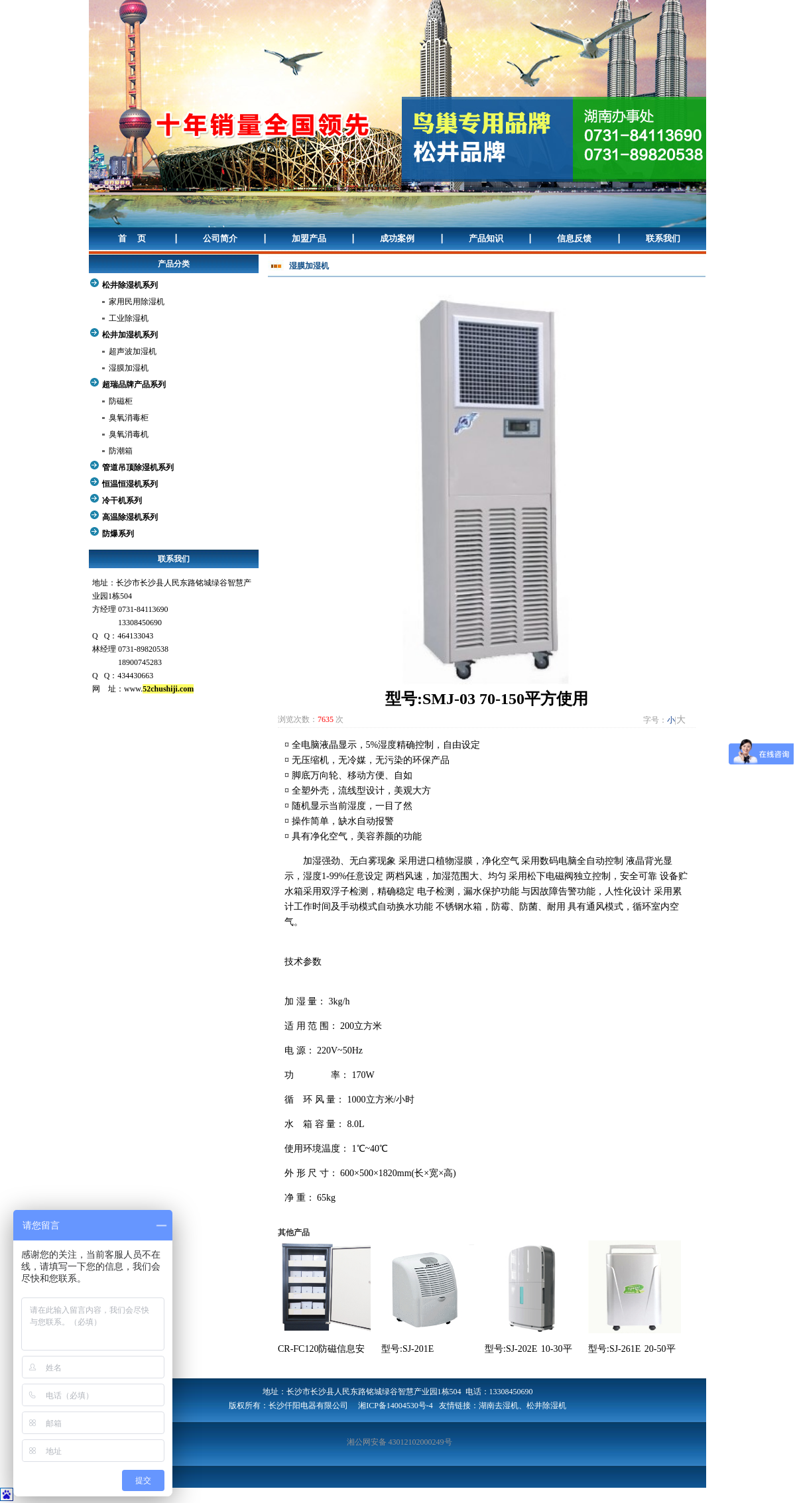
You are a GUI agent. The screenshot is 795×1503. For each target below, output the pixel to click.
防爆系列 (118, 533)
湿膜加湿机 (129, 368)
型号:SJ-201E (407, 1349)
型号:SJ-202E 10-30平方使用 (528, 1350)
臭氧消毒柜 (129, 417)
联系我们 (663, 238)
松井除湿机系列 (130, 285)
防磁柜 (121, 401)
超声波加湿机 (132, 351)
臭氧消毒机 (129, 434)
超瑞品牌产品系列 (134, 384)
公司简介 (220, 238)
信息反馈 (574, 238)
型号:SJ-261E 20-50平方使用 (632, 1350)
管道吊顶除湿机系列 (138, 467)
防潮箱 (121, 450)
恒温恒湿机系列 (130, 484)
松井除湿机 (546, 1405)
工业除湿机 (129, 318)
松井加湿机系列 (130, 334)
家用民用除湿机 (136, 301)
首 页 (132, 238)
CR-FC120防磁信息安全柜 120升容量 (321, 1350)
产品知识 (486, 238)
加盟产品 (309, 238)
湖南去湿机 (499, 1405)
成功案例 (397, 238)
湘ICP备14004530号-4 (395, 1405)
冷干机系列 (122, 500)
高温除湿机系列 (130, 517)
